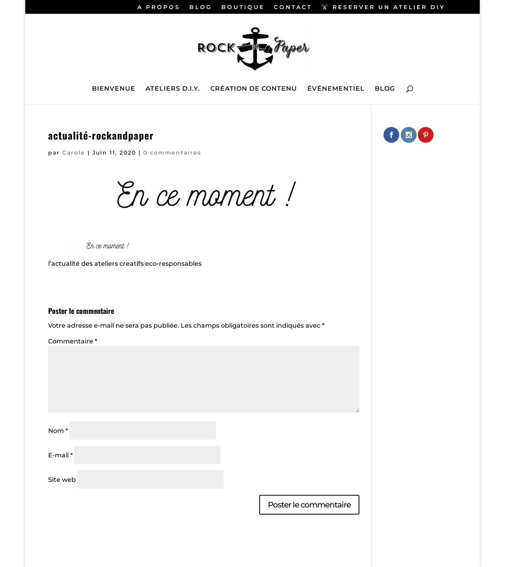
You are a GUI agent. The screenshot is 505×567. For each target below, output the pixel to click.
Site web (62, 479)
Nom (58, 431)
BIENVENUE (113, 89)
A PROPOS (158, 7)
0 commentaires (172, 152)
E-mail (60, 455)
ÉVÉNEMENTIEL (336, 89)
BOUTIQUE (243, 7)
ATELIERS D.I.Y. (173, 89)
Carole (73, 152)
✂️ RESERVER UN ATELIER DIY (383, 7)
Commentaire (72, 341)
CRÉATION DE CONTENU (253, 89)
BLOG (200, 7)
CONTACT (293, 7)
